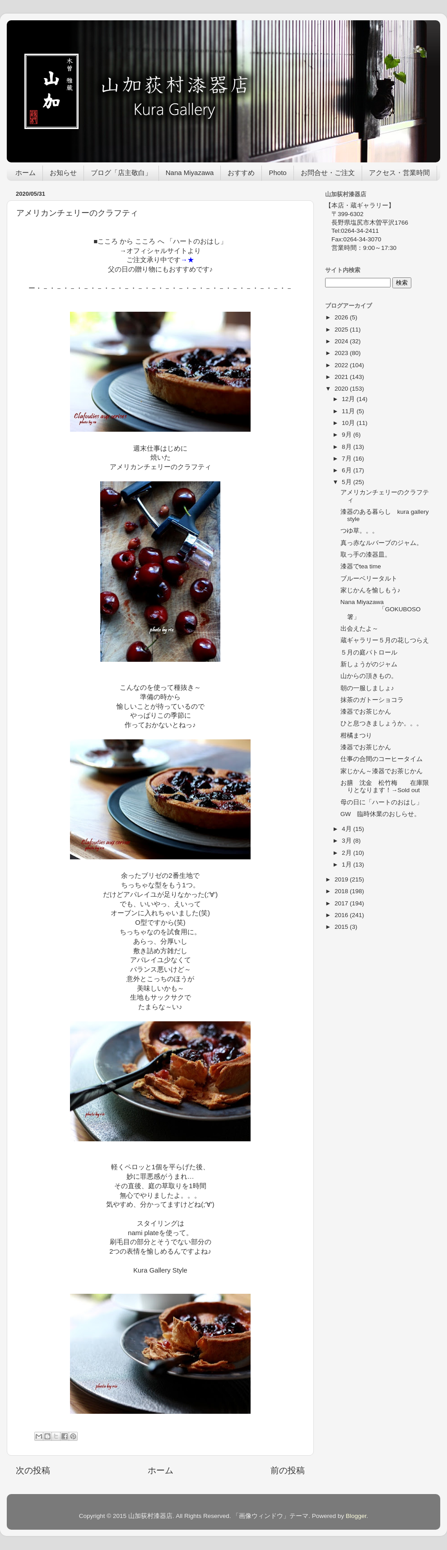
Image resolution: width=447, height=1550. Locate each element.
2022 (342, 365)
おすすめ (241, 172)
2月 (347, 852)
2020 (342, 388)
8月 (347, 446)
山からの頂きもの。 (368, 676)
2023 (342, 353)
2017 (342, 903)
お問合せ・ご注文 (328, 172)
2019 (342, 879)
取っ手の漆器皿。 (365, 554)
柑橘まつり (356, 735)
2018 (342, 891)
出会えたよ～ (359, 628)
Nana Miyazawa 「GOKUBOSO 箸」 (383, 609)
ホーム (25, 172)
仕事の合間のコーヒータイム (381, 759)
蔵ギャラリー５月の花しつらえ (384, 640)
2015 (342, 926)
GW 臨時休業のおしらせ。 (380, 814)
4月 (347, 829)
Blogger (356, 1516)
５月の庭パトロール (368, 652)
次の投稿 (33, 1470)
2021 (342, 377)
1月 (347, 864)
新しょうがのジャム (368, 664)
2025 (342, 329)
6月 (347, 470)
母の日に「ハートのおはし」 (381, 802)
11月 (349, 411)
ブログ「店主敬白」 (121, 172)
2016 (342, 915)
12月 (349, 399)
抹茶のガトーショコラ (372, 700)
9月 (347, 434)
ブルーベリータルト (368, 578)
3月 (347, 840)
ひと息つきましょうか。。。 (381, 723)
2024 (342, 341)
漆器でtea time (360, 566)
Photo (277, 172)
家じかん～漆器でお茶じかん (381, 771)
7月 (347, 458)
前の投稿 (287, 1470)
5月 (347, 482)
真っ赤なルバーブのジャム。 (381, 543)
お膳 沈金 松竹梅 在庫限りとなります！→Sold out (384, 786)
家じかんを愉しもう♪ (370, 590)
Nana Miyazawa (190, 172)
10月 (349, 423)
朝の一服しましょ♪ (367, 688)
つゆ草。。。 (359, 530)
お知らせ (63, 172)
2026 (342, 317)
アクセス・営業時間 (399, 172)
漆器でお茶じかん (365, 711)
